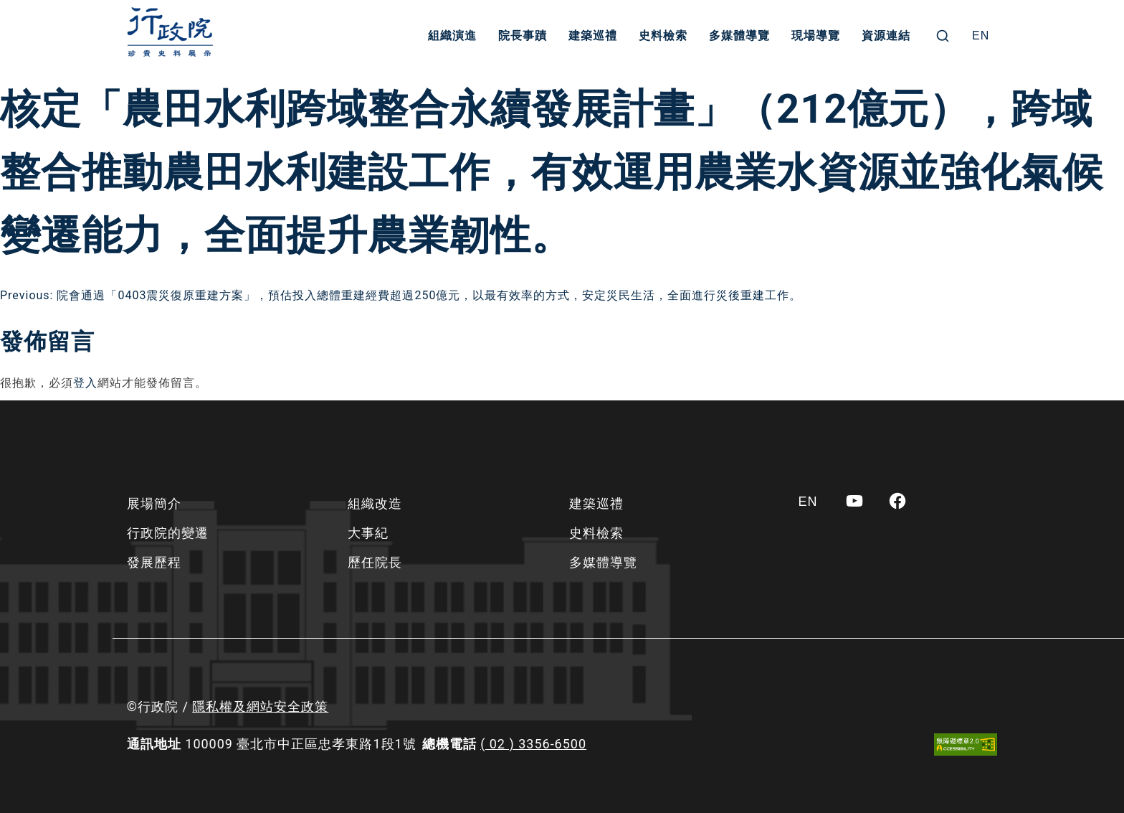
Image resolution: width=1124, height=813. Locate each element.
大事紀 (368, 532)
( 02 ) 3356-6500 (533, 743)
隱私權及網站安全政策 (260, 706)
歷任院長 (375, 562)
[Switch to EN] (980, 36)
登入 (85, 383)
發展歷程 (154, 562)
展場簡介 (154, 503)
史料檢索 (663, 35)
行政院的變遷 (168, 532)
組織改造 (375, 503)
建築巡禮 (592, 35)
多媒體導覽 (739, 35)
